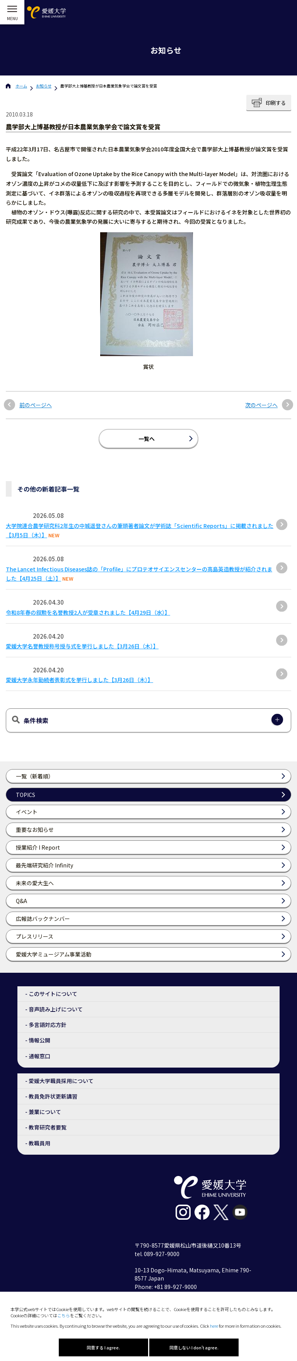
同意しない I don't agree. (193, 1347)
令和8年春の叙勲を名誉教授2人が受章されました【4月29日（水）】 (88, 612)
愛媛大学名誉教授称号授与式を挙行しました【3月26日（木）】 (82, 646)
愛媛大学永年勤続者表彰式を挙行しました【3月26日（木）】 (79, 680)
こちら (63, 1315)
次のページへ (261, 405)
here (214, 1326)
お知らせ (43, 86)
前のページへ (35, 405)
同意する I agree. (103, 1347)
